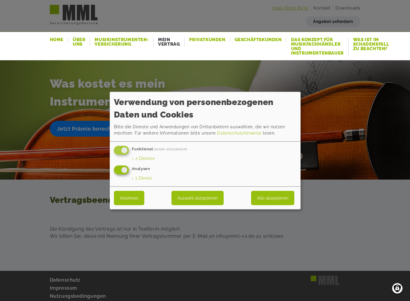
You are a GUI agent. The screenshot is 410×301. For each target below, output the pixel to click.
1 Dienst (142, 178)
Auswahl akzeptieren (197, 198)
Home (57, 40)
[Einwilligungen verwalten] (397, 288)
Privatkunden (207, 40)
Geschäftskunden (258, 40)
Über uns (79, 42)
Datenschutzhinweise (239, 133)
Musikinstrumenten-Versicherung (122, 42)
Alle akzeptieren (272, 198)
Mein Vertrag (169, 42)
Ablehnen (129, 198)
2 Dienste (143, 158)
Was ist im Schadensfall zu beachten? (371, 44)
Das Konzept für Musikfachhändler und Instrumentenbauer (317, 46)
